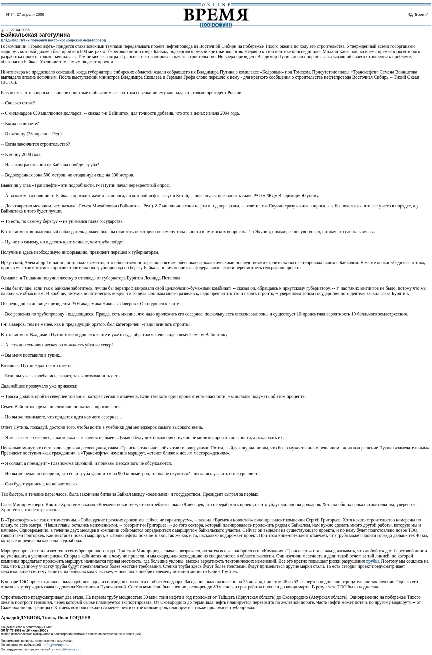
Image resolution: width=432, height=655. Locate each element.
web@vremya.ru (68, 649)
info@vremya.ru (56, 644)
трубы (372, 561)
